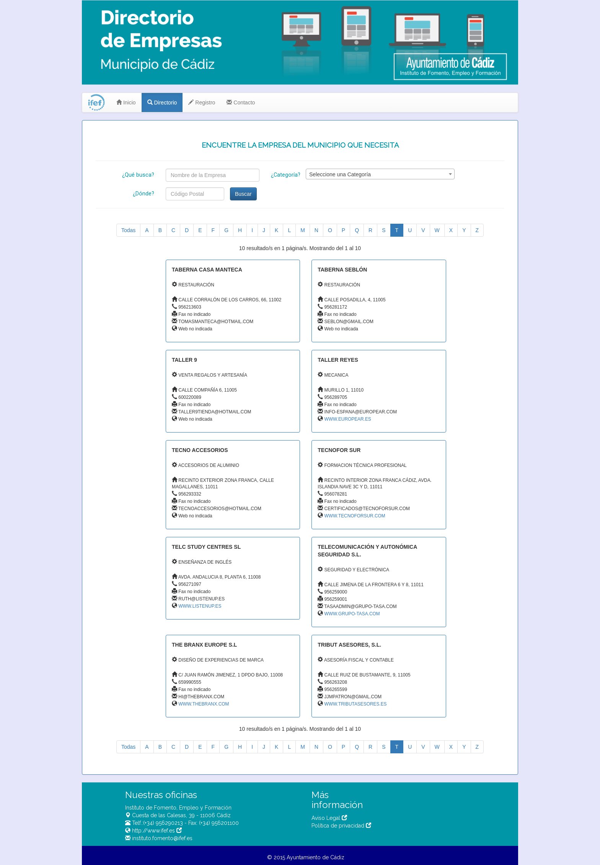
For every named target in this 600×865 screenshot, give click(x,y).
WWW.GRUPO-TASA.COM (352, 613)
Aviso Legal (329, 818)
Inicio (126, 102)
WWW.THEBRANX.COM (203, 704)
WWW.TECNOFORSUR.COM (354, 516)
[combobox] (380, 174)
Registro (201, 102)
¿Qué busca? (138, 175)
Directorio (162, 102)
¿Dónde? (143, 193)
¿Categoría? (285, 175)
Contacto (241, 102)
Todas (128, 230)
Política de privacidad (341, 826)
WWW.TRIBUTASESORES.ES (355, 704)
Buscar (243, 194)
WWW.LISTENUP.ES (199, 606)
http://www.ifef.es (156, 831)
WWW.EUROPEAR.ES (347, 419)
